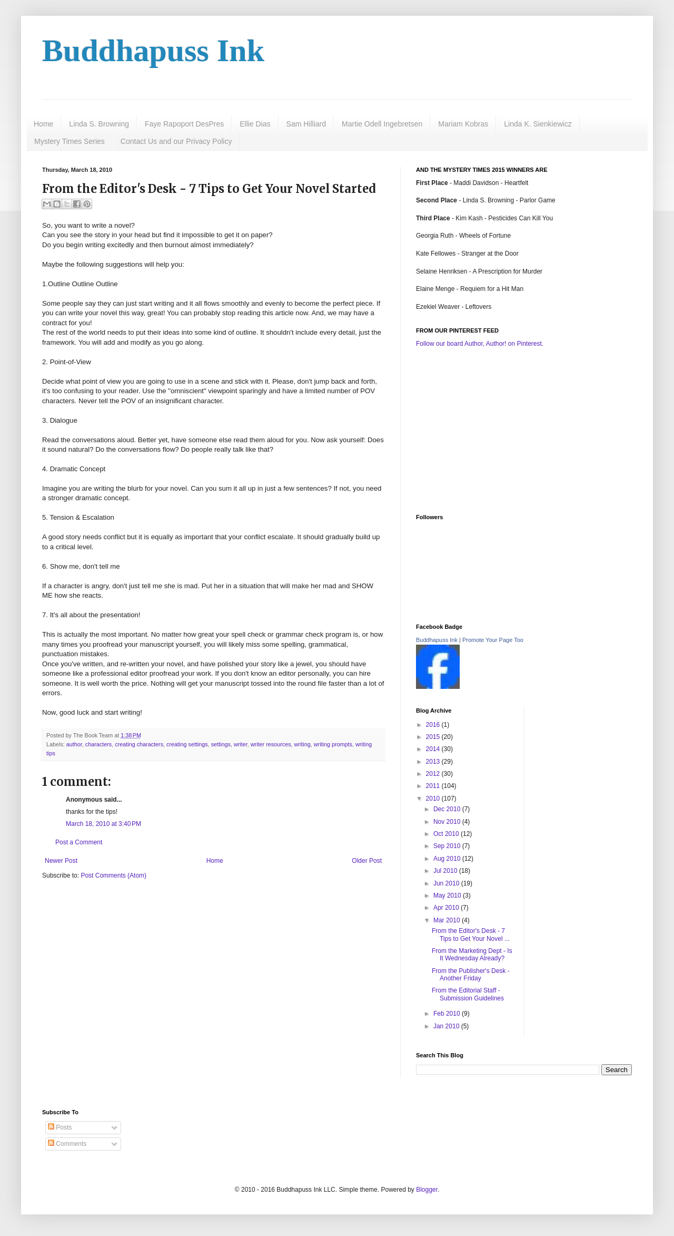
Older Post (367, 860)
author (74, 744)
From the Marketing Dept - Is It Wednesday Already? (472, 954)
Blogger (427, 1189)
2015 (434, 737)
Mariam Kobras (463, 124)
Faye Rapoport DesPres (184, 124)
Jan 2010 (447, 1026)
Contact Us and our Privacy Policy (176, 141)
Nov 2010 (447, 821)
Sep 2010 (447, 846)
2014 (434, 749)
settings (221, 744)
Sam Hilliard (306, 124)
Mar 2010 (447, 920)
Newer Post (61, 860)
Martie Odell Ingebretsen (382, 124)
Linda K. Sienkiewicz (537, 124)
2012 (434, 773)
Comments (67, 1143)
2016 (434, 724)
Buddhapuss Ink (153, 50)
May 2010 (448, 895)
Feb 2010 (447, 1013)
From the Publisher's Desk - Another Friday (471, 974)
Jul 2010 (446, 870)
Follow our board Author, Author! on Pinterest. (479, 343)
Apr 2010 (447, 907)
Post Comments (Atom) (113, 875)
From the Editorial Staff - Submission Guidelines (468, 994)
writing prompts (333, 744)
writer (240, 744)
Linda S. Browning (99, 124)
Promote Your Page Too (492, 640)
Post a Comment (78, 842)
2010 (434, 798)
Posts (60, 1127)
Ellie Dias (255, 124)
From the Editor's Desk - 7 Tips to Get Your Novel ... (471, 934)
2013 (434, 761)
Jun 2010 (447, 883)
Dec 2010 (447, 809)
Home (43, 124)
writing (302, 744)
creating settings (187, 744)
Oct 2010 (447, 834)
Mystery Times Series (69, 141)
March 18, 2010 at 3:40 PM (103, 824)
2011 (434, 786)
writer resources (271, 744)
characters (98, 744)
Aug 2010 (447, 858)
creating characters (139, 744)
